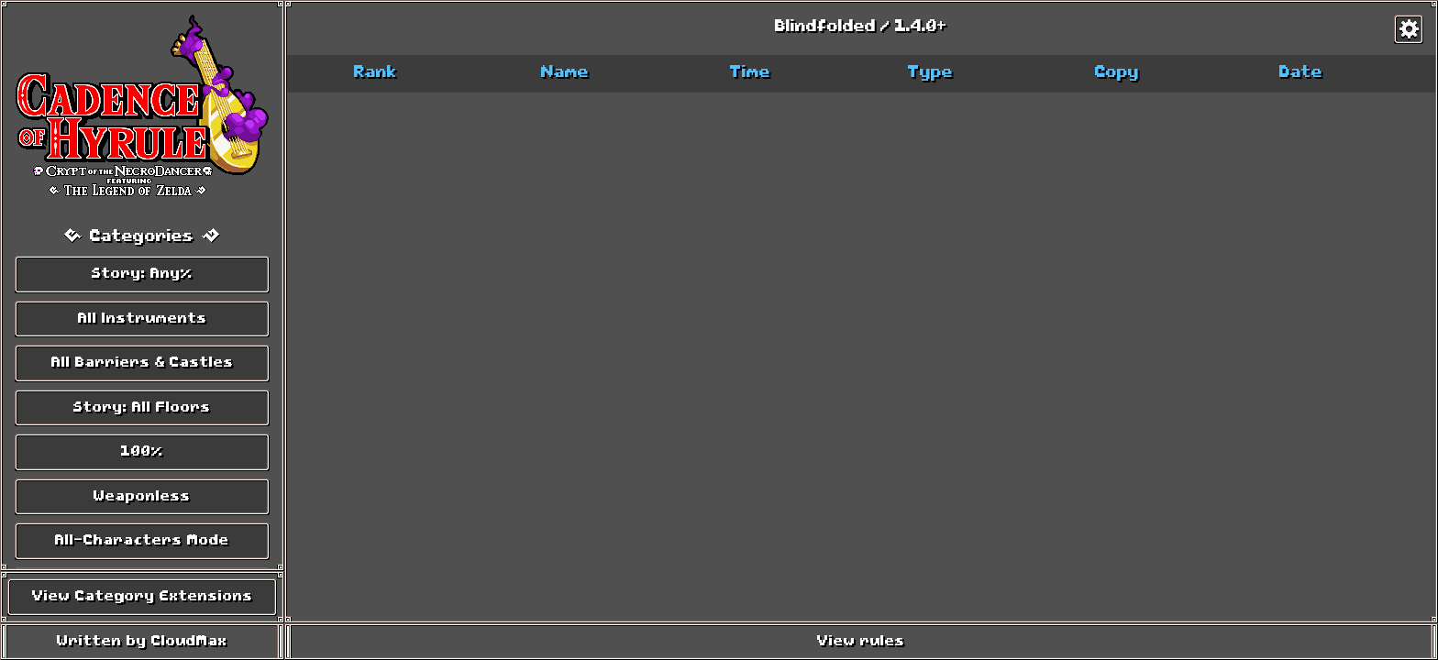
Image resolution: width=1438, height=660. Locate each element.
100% (142, 452)
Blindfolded (825, 27)
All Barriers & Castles (142, 363)
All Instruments (142, 319)
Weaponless (142, 496)
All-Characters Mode (142, 540)
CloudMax (189, 641)
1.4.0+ (921, 27)
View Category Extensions (142, 596)
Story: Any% (142, 274)
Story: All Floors (142, 408)
